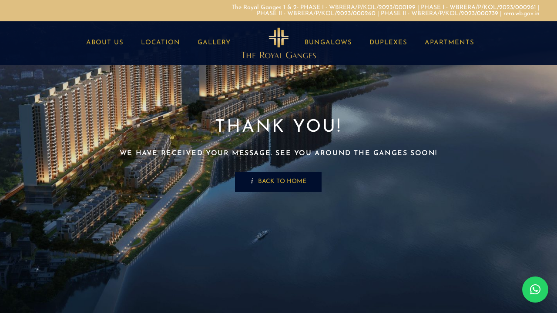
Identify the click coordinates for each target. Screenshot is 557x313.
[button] (535, 289)
